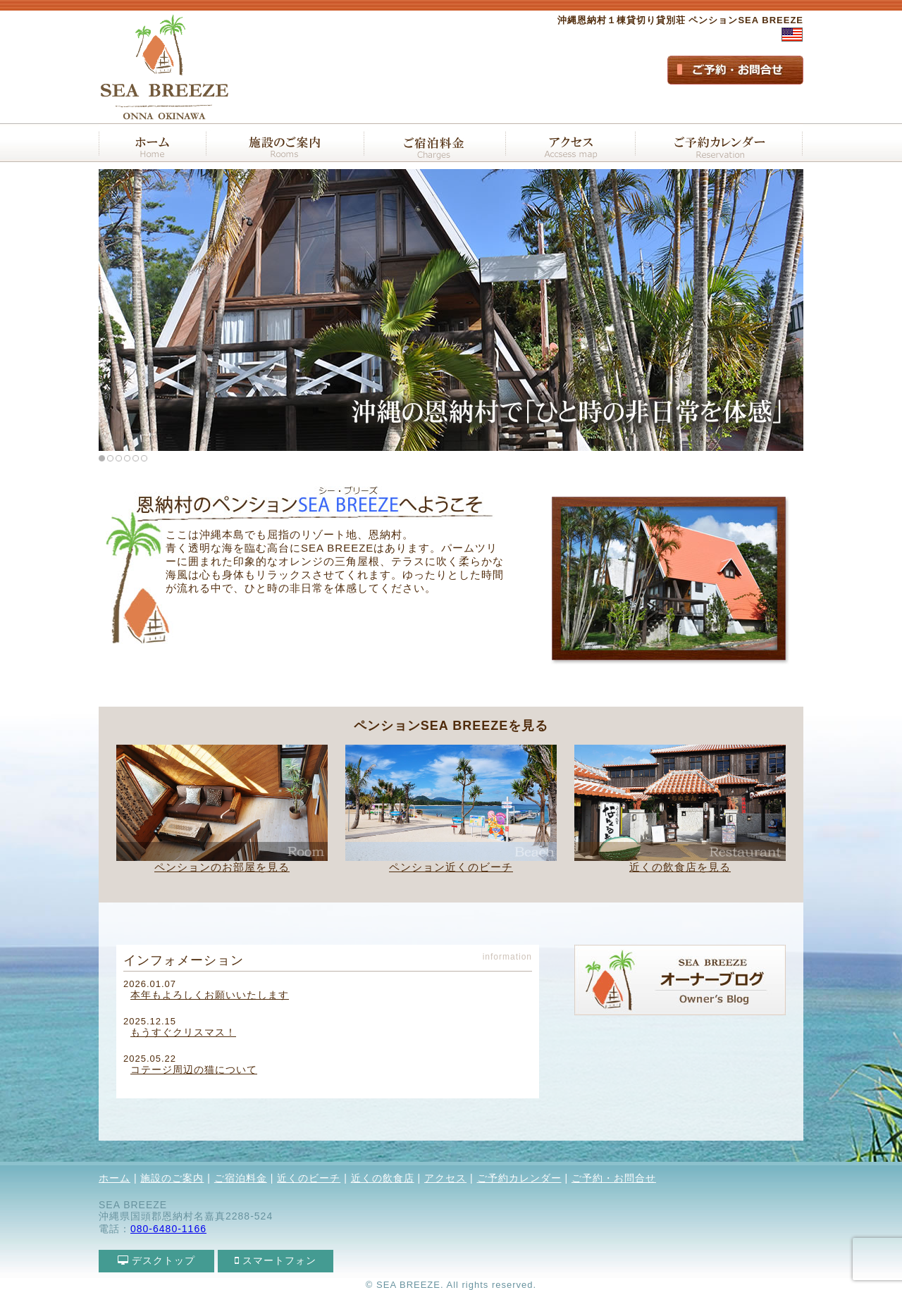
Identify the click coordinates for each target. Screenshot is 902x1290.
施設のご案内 (172, 1178)
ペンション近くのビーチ (451, 867)
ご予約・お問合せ (614, 1178)
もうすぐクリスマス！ (183, 1032)
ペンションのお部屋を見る (222, 867)
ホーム (114, 1178)
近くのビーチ (308, 1178)
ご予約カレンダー (519, 1178)
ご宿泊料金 (240, 1178)
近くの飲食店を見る (680, 867)
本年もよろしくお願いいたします (209, 994)
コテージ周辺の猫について (193, 1069)
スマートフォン (276, 1260)
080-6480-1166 (168, 1228)
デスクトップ (157, 1260)
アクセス (445, 1178)
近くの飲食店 (382, 1178)
